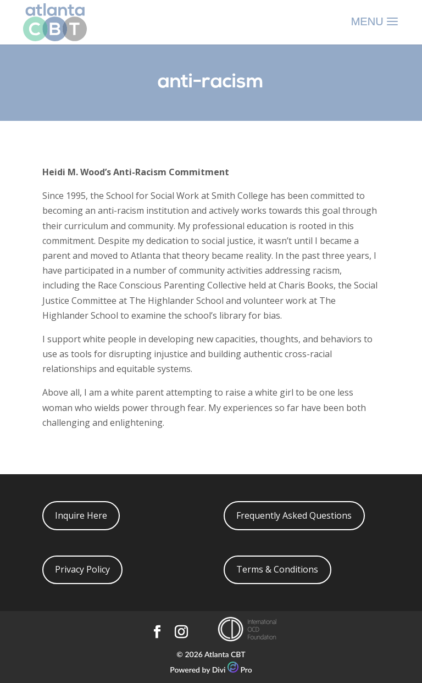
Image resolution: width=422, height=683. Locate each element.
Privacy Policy (82, 569)
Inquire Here (81, 515)
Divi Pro (232, 669)
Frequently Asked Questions (294, 515)
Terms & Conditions (277, 569)
